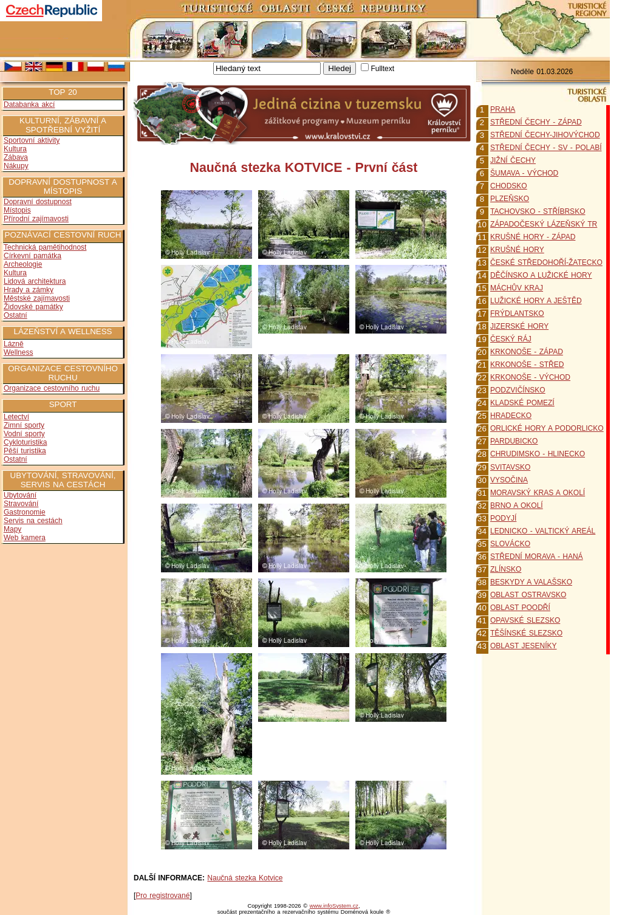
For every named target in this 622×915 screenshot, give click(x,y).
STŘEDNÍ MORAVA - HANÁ (536, 556)
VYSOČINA (509, 480)
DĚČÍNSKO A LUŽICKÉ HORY (541, 275)
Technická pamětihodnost (45, 247)
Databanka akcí (29, 104)
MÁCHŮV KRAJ (516, 288)
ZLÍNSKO (505, 569)
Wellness (18, 352)
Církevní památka (32, 256)
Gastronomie (25, 512)
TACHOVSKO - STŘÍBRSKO (537, 211)
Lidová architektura (35, 281)
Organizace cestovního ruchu (52, 388)
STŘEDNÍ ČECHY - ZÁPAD (536, 122)
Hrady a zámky (28, 290)
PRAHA (502, 109)
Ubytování (20, 495)
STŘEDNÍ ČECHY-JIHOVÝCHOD (545, 135)
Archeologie (23, 264)
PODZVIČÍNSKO (517, 390)
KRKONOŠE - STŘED (527, 364)
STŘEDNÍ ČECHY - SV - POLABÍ (545, 147)
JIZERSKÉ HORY (519, 326)
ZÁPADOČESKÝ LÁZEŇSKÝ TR (543, 224)
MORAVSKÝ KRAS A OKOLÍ (537, 492)
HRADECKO (510, 415)
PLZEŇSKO (509, 198)
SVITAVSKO (510, 467)
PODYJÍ (503, 518)
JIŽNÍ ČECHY (513, 160)
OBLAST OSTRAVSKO (528, 595)
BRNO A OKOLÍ (516, 505)
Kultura (15, 149)
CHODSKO (508, 186)
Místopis (17, 210)
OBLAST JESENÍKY (523, 646)
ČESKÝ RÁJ (510, 339)
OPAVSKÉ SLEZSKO (525, 620)
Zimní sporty (24, 425)
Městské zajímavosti (37, 298)
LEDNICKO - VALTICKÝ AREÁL (542, 531)
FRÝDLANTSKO (517, 313)
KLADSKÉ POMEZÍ (522, 403)
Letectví (16, 417)
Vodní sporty (24, 434)
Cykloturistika (25, 442)
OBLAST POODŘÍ (520, 607)
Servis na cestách (33, 520)
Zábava (16, 157)
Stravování (21, 503)
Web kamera (25, 537)
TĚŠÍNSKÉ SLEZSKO (526, 633)
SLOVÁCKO (510, 544)
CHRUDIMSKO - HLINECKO (537, 454)
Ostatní (15, 315)
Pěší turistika (25, 451)
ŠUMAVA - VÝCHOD (524, 173)
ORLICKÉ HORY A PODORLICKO (547, 428)
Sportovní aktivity (32, 140)
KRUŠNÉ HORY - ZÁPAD (532, 237)
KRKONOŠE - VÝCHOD (530, 377)
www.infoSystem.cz (334, 906)
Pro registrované (162, 895)
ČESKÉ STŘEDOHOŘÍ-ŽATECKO (546, 262)
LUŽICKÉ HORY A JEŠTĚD (536, 300)
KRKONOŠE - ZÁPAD (526, 352)
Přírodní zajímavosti (36, 218)
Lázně (14, 344)
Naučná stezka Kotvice (244, 878)
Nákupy (16, 166)
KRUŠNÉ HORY (517, 249)
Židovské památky (33, 307)
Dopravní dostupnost (38, 201)
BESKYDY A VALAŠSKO (531, 582)
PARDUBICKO (514, 441)
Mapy (12, 529)
